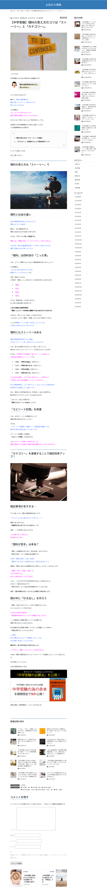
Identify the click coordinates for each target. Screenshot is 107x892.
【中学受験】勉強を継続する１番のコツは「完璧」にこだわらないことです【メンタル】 (56, 762)
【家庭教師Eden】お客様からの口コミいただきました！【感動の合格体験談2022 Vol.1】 (89, 49)
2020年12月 (78, 240)
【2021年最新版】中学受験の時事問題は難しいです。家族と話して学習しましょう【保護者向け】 (57, 752)
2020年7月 (78, 259)
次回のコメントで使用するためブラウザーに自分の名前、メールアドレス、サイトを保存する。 (38, 856)
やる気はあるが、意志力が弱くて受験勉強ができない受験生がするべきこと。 (56, 741)
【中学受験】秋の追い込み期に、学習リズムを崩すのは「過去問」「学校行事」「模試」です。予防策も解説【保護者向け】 (27, 763)
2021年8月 (78, 208)
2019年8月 (78, 299)
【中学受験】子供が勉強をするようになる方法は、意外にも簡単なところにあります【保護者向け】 (27, 774)
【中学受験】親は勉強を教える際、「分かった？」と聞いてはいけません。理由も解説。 (89, 95)
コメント (13, 830)
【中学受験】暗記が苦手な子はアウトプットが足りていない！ (89, 83)
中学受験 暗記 (26, 787)
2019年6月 (78, 306)
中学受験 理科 (37, 787)
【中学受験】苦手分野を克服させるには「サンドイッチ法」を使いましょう (89, 72)
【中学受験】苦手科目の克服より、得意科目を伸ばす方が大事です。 (89, 106)
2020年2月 (78, 279)
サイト (12, 847)
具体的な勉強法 (47, 787)
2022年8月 (78, 197)
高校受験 (77, 188)
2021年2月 (78, 232)
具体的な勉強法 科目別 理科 (45, 789)
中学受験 (63, 18)
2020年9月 (78, 252)
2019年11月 (78, 291)
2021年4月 (78, 224)
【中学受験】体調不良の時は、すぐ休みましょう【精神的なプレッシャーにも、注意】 (89, 37)
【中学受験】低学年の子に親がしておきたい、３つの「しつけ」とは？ (89, 117)
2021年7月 (78, 212)
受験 (76, 172)
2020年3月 (78, 275)
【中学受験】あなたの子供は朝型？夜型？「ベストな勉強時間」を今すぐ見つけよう (27, 752)
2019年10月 (78, 295)
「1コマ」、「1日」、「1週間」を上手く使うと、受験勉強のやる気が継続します (27, 730)
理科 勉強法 (59, 789)
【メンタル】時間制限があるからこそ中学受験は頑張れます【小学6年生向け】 (56, 774)
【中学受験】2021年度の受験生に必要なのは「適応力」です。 (89, 127)
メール (13, 841)
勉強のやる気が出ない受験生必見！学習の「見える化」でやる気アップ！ (56, 730)
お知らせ (77, 164)
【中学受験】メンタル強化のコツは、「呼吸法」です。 (48, 878)
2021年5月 (78, 220)
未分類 (77, 184)
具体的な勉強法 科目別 (28, 789)
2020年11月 (78, 244)
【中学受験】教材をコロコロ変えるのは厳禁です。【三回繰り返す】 (29, 878)
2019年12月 (78, 287)
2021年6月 (78, 216)
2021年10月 (78, 201)
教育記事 (77, 180)
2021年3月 (78, 228)
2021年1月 (78, 236)
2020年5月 (78, 267)
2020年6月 (78, 263)
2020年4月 (78, 271)
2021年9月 (78, 204)
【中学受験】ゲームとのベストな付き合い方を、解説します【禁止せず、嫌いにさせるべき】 (89, 24)
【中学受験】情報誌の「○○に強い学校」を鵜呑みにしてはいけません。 (89, 149)
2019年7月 (78, 303)
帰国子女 (77, 176)
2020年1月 (78, 283)
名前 (12, 835)
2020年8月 (78, 256)
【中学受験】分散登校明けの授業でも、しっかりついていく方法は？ (89, 138)
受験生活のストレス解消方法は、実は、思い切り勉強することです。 (27, 741)
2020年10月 (78, 248)
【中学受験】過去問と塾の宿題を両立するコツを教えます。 (89, 61)
